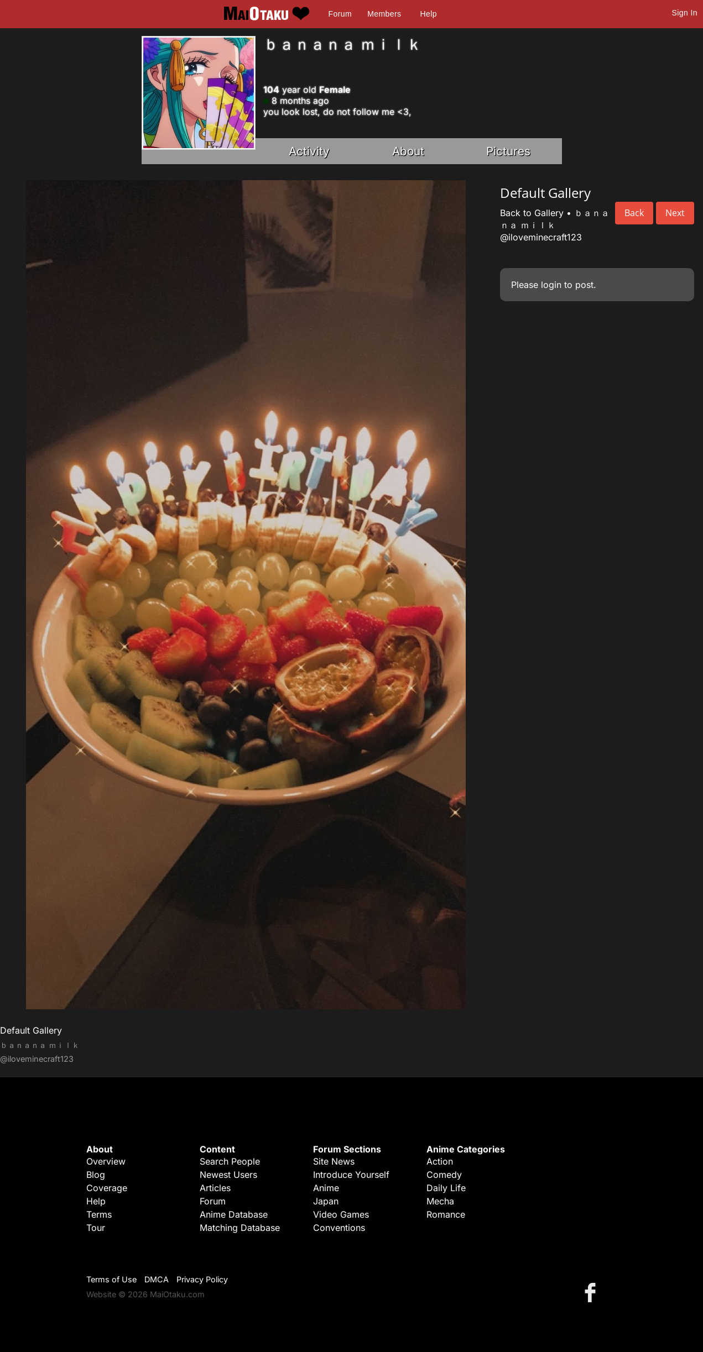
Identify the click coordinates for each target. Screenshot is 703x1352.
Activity (309, 151)
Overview (106, 1161)
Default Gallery (31, 1030)
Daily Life (446, 1187)
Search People (230, 1161)
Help (428, 13)
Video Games (341, 1214)
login (551, 284)
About (408, 151)
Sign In (684, 12)
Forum (340, 13)
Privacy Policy (202, 1279)
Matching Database (240, 1227)
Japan (326, 1201)
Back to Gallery (532, 212)
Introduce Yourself (351, 1174)
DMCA (156, 1279)
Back (634, 213)
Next (675, 213)
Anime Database (234, 1214)
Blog (95, 1174)
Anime (326, 1187)
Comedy (444, 1174)
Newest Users (228, 1174)
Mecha (440, 1201)
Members (384, 13)
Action (439, 1161)
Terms (99, 1214)
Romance (445, 1214)
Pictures (508, 151)
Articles (215, 1187)
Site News (334, 1161)
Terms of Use (111, 1279)
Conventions (339, 1227)
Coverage (106, 1187)
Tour (95, 1227)
